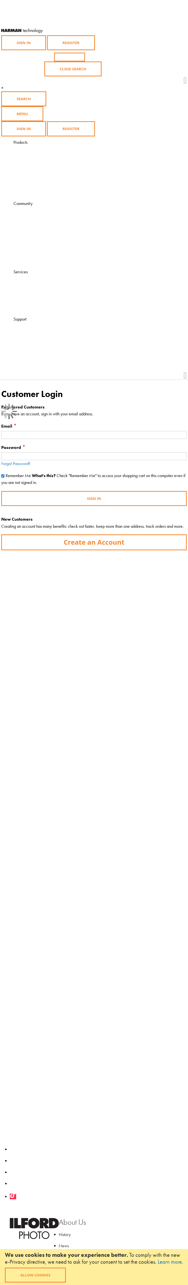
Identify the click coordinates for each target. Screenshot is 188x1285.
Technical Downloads (43, 340)
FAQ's (31, 326)
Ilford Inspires (37, 224)
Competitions (37, 238)
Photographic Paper (42, 156)
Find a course (37, 293)
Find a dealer (37, 286)
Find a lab (34, 300)
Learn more (170, 1261)
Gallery (32, 231)
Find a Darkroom (40, 307)
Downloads (35, 260)
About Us (72, 1222)
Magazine (34, 210)
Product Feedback (41, 354)
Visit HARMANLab (41, 279)
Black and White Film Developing (54, 184)
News (64, 1246)
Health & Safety (39, 347)
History (65, 1234)
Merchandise (37, 177)
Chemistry (34, 163)
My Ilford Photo (38, 252)
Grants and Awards (42, 246)
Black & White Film (42, 149)
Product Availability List (45, 191)
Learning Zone (38, 217)
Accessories (36, 170)
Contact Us (35, 333)
